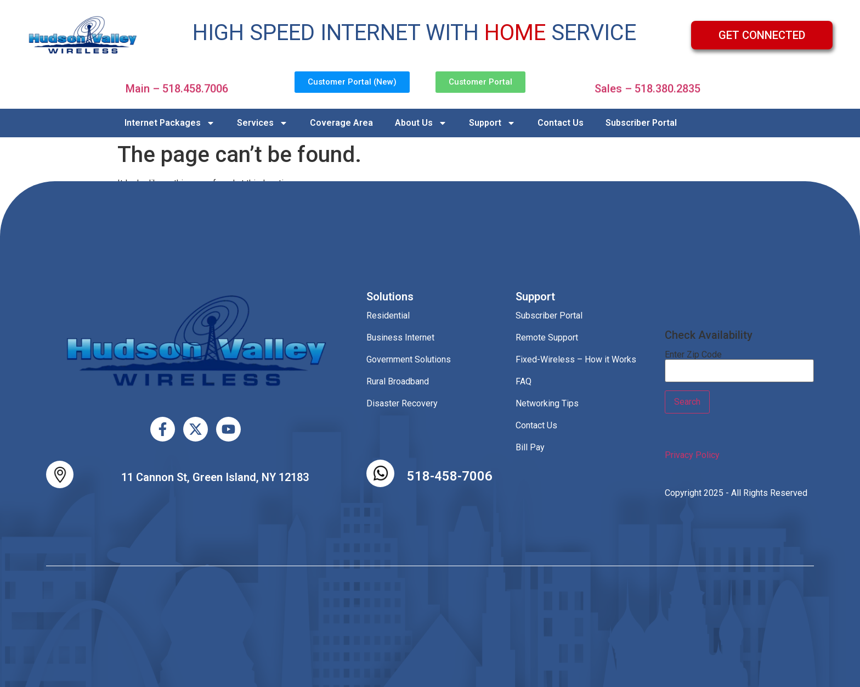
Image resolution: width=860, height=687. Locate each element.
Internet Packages (170, 123)
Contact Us (561, 123)
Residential (388, 315)
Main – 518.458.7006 (177, 84)
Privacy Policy (692, 455)
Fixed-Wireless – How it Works (576, 359)
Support (492, 123)
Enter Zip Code (693, 354)
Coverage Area (341, 123)
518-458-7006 (450, 476)
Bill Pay (530, 447)
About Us (421, 123)
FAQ (523, 381)
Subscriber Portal (641, 123)
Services (262, 123)
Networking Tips (547, 403)
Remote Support (547, 337)
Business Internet (400, 337)
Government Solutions (408, 359)
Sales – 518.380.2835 (647, 84)
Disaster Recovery (402, 403)
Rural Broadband (397, 381)
